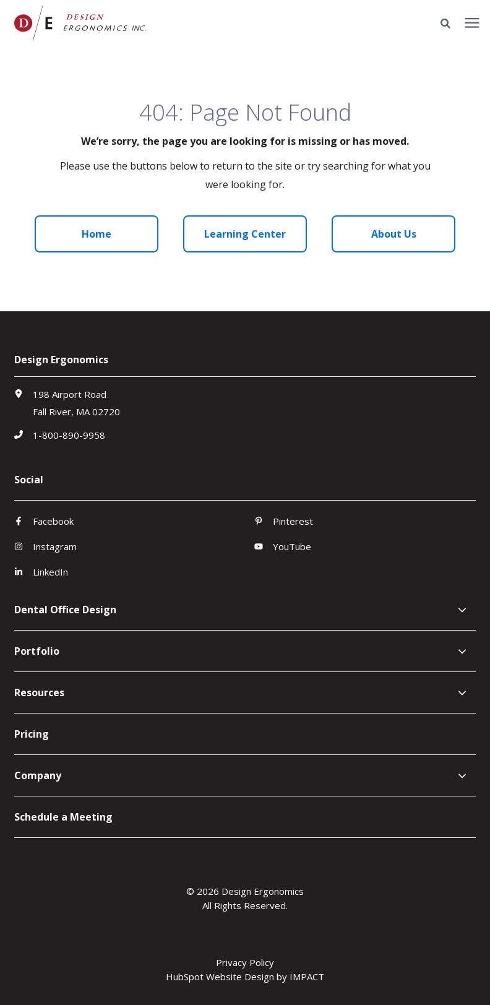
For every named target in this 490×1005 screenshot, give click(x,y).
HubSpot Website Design (220, 976)
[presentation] (472, 23)
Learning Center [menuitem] (245, 234)
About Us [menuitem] (393, 234)
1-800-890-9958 (69, 435)
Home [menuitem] (96, 234)
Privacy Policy (245, 962)
